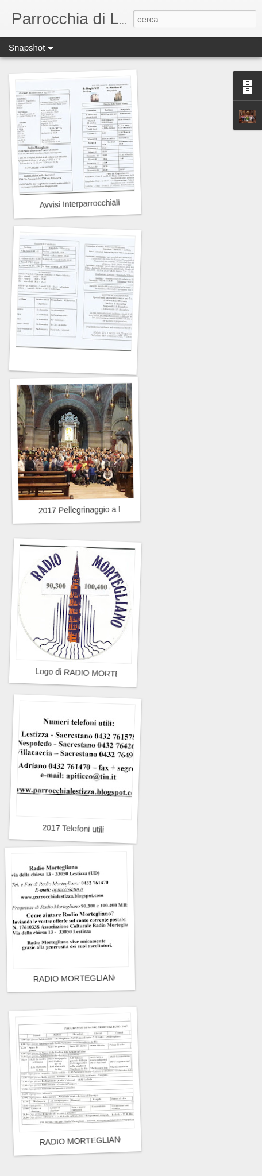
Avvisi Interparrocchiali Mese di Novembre (114, 202)
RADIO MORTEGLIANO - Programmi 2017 (116, 1139)
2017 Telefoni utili (73, 828)
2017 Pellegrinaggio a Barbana (93, 509)
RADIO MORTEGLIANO (77, 978)
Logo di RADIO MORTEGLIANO (93, 673)
